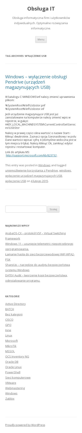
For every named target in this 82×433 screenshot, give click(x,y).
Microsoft (11, 341)
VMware (10, 383)
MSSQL (10, 351)
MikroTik (10, 346)
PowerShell (12, 372)
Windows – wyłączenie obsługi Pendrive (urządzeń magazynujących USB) (36, 82)
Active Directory (15, 304)
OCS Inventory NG (17, 356)
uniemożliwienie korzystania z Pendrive (31, 170)
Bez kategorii (14, 314)
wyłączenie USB (15, 181)
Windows (44, 165)
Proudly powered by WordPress (25, 425)
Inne (8, 330)
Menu (41, 39)
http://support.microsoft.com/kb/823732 (31, 155)
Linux (8, 335)
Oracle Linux (13, 367)
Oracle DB (11, 362)
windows (65, 170)
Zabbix (9, 399)
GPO (8, 325)
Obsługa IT (41, 8)
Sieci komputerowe (18, 377)
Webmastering (15, 388)
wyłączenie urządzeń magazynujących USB (33, 176)
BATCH (9, 309)
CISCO (9, 320)
